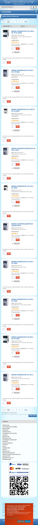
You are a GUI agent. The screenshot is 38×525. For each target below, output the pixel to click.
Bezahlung (6, 436)
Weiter (26, 21)
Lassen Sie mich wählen (13, 518)
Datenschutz (6, 431)
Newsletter (6, 456)
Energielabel (6, 459)
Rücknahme (6, 428)
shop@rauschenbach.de (19, 4)
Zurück (4, 21)
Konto (4, 449)
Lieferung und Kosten (9, 433)
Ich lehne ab (21, 521)
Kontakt (5, 444)
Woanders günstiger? (9, 439)
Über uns (5, 430)
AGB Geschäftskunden (9, 426)
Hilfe (4, 446)
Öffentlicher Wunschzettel (11, 454)
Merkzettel (6, 451)
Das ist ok (27, 521)
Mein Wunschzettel (8, 452)
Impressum (5, 425)
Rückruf (5, 441)
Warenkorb (6, 448)
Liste (23, 26)
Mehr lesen (32, 415)
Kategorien (19, 12)
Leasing (4, 435)
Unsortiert (7, 26)
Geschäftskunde (7, 7)
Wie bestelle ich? (8, 457)
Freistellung (6, 438)
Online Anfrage (7, 443)
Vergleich (16, 52)
